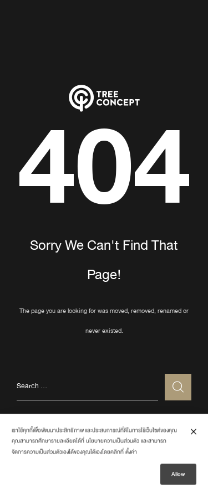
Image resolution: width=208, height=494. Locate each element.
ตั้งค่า (131, 454)
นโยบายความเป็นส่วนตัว (112, 442)
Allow (178, 475)
